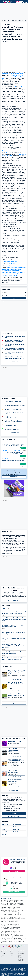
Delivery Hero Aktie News (6, 937)
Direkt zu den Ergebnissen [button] (14, 816)
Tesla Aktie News (16, 907)
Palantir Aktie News (13, 930)
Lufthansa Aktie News (5, 920)
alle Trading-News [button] (14, 361)
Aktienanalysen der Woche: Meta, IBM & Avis (15, 336)
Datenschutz (21, 953)
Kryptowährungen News (18, 904)
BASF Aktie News (4, 908)
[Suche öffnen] (23, 2)
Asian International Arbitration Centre (12, 73)
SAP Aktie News (14, 913)
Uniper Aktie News (13, 925)
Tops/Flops (16, 829)
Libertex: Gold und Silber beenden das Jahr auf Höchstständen (14, 424)
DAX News (3, 901)
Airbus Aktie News (15, 920)
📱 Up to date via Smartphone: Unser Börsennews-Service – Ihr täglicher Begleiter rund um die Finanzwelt (14, 340)
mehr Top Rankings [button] (14, 790)
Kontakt (2, 951)
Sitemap (3, 956)
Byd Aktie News (4, 921)
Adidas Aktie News (5, 934)
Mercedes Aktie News (18, 923)
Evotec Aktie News (5, 927)
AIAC (14, 86)
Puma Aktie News (14, 932)
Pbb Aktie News (4, 941)
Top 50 (3, 829)
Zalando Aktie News (5, 939)
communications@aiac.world (10, 261)
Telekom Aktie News (5, 938)
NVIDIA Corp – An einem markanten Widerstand (14, 352)
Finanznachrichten (18, 900)
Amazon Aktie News (5, 910)
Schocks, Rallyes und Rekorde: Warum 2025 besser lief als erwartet (14, 428)
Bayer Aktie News (13, 908)
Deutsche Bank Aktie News (7, 914)
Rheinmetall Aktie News (6, 907)
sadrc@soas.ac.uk (12, 263)
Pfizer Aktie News (16, 928)
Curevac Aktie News (5, 932)
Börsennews (3, 900)
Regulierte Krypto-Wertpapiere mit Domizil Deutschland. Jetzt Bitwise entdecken (13, 420)
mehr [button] (14, 703)
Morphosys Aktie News (15, 927)
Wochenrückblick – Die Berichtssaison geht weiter (14, 344)
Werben (11, 953)
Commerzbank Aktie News (6, 915)
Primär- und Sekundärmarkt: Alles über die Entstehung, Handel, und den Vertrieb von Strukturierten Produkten (15, 348)
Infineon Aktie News (15, 917)
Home (3, 20)
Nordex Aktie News (5, 924)
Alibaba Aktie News (17, 937)
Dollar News (3, 904)
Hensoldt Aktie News (5, 917)
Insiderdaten (5, 832)
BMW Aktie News (22, 938)
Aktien (7, 20)
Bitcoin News (4, 906)
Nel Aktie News (13, 934)
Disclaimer (20, 955)
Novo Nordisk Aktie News (6, 928)
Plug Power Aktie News (18, 915)
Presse (2, 955)
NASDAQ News (12, 903)
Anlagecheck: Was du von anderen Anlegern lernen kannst (13, 416)
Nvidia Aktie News (12, 906)
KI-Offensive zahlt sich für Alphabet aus (14, 358)
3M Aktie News (21, 941)
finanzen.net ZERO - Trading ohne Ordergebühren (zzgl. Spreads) (13, 402)
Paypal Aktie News (5, 918)
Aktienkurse (5, 824)
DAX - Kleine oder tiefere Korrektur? (14, 356)
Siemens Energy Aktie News (17, 910)
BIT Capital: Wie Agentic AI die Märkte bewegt (14, 412)
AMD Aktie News (4, 925)
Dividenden (16, 832)
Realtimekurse (5, 826)
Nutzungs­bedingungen (21, 957)
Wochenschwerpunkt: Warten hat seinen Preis (15, 406)
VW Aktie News (4, 942)
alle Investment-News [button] (14, 432)
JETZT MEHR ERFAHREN (14, 892)
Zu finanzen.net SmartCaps (14, 600)
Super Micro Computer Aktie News (18, 939)
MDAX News (9, 901)
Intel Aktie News (4, 930)
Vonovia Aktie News (14, 924)
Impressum (20, 951)
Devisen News (20, 903)
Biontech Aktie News (13, 921)
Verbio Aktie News (13, 941)
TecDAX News (16, 901)
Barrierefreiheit (21, 962)
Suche (14, 298)
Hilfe (11, 951)
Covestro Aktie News (5, 931)
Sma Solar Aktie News (18, 935)
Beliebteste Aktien (17, 824)
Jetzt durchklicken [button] (16, 679)
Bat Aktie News (14, 938)
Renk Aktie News (21, 918)
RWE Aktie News (13, 918)
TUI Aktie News (4, 911)
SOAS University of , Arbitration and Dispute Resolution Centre (14, 76)
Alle (9, 608)
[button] (19, 2)
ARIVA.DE (21, 974)
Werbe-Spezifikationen (13, 956)
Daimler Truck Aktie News (6, 935)
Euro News (9, 904)
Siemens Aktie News (15, 931)
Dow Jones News (4, 903)
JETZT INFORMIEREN (14, 871)
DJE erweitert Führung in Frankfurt (13, 409)
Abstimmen (14, 813)
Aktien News (10, 900)
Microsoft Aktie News (5, 913)
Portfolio (4, 834)
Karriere (3, 953)
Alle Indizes (16, 826)
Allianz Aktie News (13, 911)
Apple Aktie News (17, 914)
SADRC (20, 86)
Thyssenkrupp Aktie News (6, 923)
